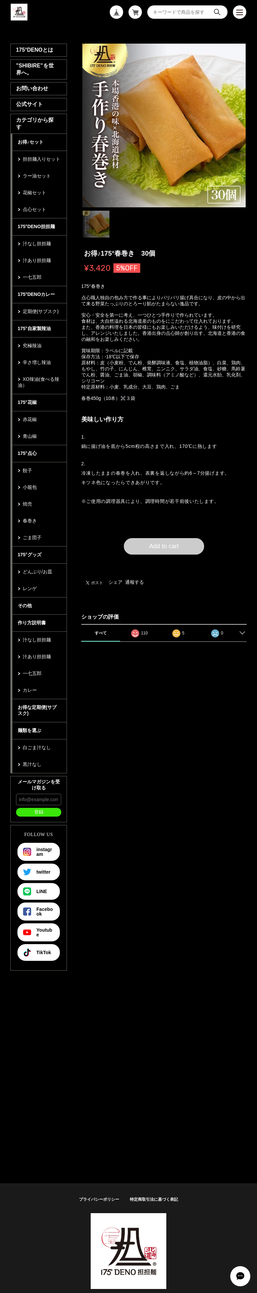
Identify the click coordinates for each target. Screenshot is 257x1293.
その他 (25, 605)
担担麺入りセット (41, 159)
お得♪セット (31, 142)
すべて (101, 633)
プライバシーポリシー (99, 1199)
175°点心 (27, 453)
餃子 (27, 470)
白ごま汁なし (37, 747)
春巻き (30, 520)
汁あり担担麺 (37, 260)
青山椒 (30, 436)
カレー (30, 690)
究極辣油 (32, 345)
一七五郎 (32, 277)
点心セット (34, 209)
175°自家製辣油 (34, 328)
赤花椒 (30, 419)
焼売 (27, 504)
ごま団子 (32, 537)
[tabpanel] (164, 125)
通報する (134, 582)
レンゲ (30, 588)
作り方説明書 (32, 622)
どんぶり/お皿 (37, 571)
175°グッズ (29, 554)
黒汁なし (32, 764)
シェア (115, 582)
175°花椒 (27, 402)
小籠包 (30, 487)
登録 (39, 812)
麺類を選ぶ (29, 730)
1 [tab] (96, 224)
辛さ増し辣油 (37, 362)
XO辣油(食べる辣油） (38, 382)
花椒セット (34, 192)
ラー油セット (37, 175)
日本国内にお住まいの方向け (164, 562)
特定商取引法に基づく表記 (154, 1199)
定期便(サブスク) (41, 311)
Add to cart (164, 546)
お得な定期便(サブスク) (37, 710)
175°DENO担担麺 (36, 226)
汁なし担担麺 (37, 243)
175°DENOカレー (36, 294)
